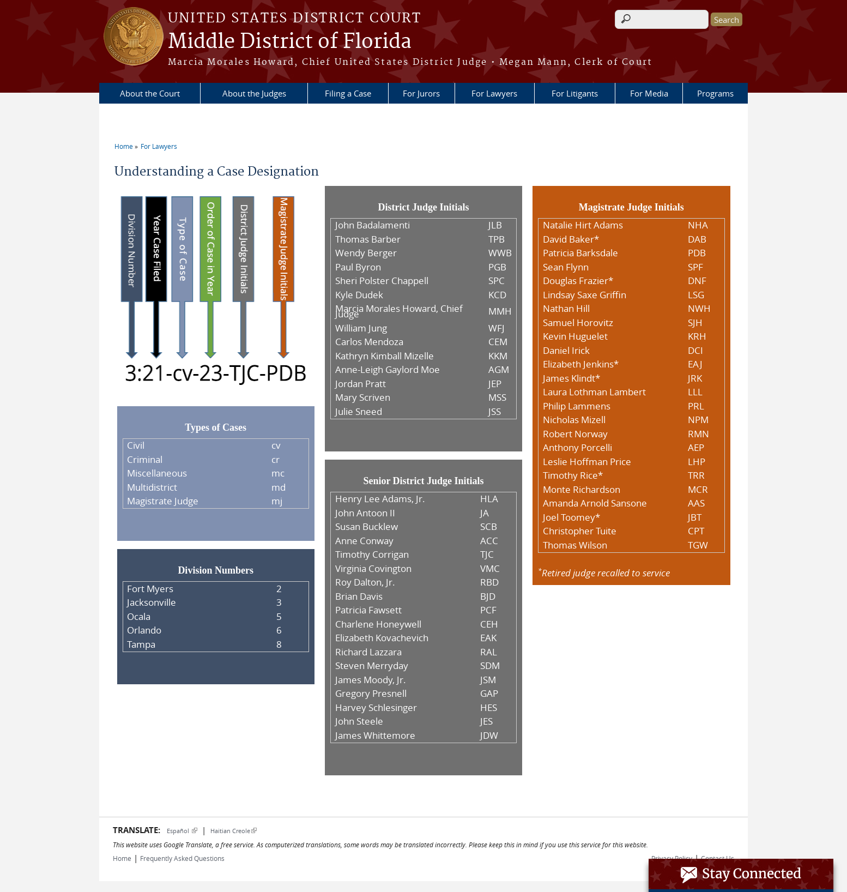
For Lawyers (494, 93)
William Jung (361, 328)
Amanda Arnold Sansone (595, 503)
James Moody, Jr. (370, 680)
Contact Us (717, 858)
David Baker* (571, 239)
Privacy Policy (671, 858)
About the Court (150, 93)
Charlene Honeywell (378, 624)
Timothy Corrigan (372, 554)
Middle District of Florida (290, 42)
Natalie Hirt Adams (583, 225)
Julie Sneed (358, 412)
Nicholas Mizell (574, 420)
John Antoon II (365, 513)
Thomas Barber (368, 239)
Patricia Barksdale (580, 253)
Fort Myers (150, 589)
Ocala (138, 617)
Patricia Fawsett (368, 610)
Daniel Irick (566, 351)
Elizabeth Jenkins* (581, 364)
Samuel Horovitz (578, 323)
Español (182, 831)
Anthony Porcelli (577, 448)
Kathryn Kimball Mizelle (384, 356)
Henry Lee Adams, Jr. (380, 499)
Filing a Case (348, 93)
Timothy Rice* (573, 475)
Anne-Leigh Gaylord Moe (387, 370)
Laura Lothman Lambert (594, 392)
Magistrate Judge (162, 501)
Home (123, 146)
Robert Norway (575, 434)
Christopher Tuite (579, 531)
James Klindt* (571, 378)
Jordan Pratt (360, 384)
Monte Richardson (581, 490)
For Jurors (421, 93)
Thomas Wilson (575, 545)
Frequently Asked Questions (182, 858)
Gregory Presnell (371, 694)
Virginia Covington (373, 569)
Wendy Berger (366, 253)
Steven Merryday (371, 666)
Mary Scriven (362, 397)
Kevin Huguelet (575, 336)
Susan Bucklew (366, 527)
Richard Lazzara (368, 652)
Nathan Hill (566, 309)
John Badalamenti (372, 225)
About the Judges (254, 93)
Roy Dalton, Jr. (365, 582)
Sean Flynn (566, 267)
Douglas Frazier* (578, 281)
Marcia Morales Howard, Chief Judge (399, 311)
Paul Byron (358, 267)
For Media (649, 93)
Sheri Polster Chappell (381, 281)
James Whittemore (375, 736)
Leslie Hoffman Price (587, 462)
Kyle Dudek (359, 295)
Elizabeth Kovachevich (381, 638)
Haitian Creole (233, 831)
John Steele (359, 721)
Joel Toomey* (571, 517)
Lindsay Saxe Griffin (584, 295)
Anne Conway (364, 541)
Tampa (141, 644)
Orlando (144, 630)
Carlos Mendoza (369, 342)
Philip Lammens (576, 406)
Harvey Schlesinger (376, 708)
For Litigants (575, 93)
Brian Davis (359, 596)
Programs (715, 93)
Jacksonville (151, 602)
